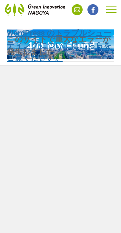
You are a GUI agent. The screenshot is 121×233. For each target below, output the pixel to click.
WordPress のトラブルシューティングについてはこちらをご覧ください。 (59, 45)
